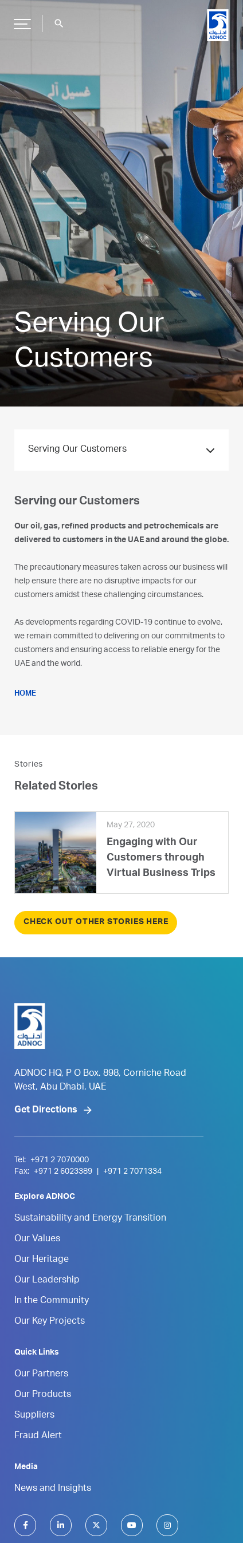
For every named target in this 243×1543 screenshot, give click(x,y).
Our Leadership (47, 1280)
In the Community (51, 1301)
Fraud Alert (38, 1436)
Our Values (37, 1239)
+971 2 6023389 (63, 1172)
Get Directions (45, 1110)
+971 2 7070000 (59, 1161)
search (59, 23)
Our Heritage (41, 1260)
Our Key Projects (49, 1322)
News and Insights (52, 1489)
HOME (25, 694)
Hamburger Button (21, 19)
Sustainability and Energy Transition (90, 1219)
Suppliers (34, 1415)
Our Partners (41, 1374)
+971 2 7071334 (132, 1172)
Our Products (42, 1395)
